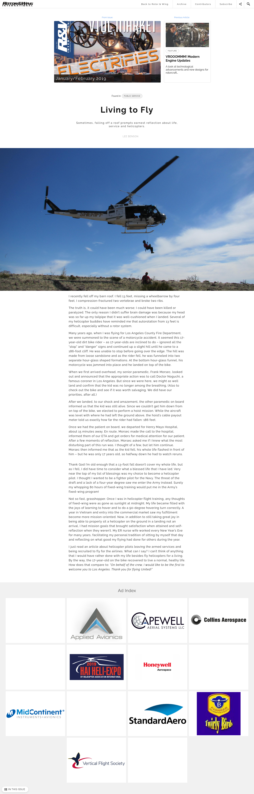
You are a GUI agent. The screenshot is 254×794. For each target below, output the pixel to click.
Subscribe (226, 4)
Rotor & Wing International (10, 2)
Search (248, 4)
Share (240, 4)
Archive (182, 4)
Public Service (132, 96)
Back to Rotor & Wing (154, 4)
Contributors (203, 4)
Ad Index (127, 590)
